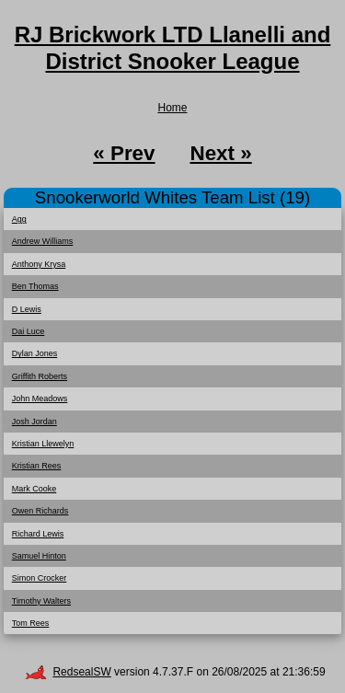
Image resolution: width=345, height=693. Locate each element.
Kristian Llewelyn (43, 443)
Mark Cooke (34, 488)
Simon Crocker (39, 578)
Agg (19, 219)
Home (172, 107)
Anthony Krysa (39, 264)
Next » (220, 153)
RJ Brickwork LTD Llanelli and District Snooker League (173, 48)
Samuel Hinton (39, 555)
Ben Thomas (35, 286)
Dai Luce (28, 331)
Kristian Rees (37, 465)
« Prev (124, 153)
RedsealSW (67, 671)
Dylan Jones (35, 353)
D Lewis (26, 309)
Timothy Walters (41, 601)
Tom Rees (31, 623)
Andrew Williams (43, 241)
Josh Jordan (34, 421)
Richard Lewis (38, 533)
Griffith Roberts (39, 376)
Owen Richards (40, 510)
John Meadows (40, 398)
